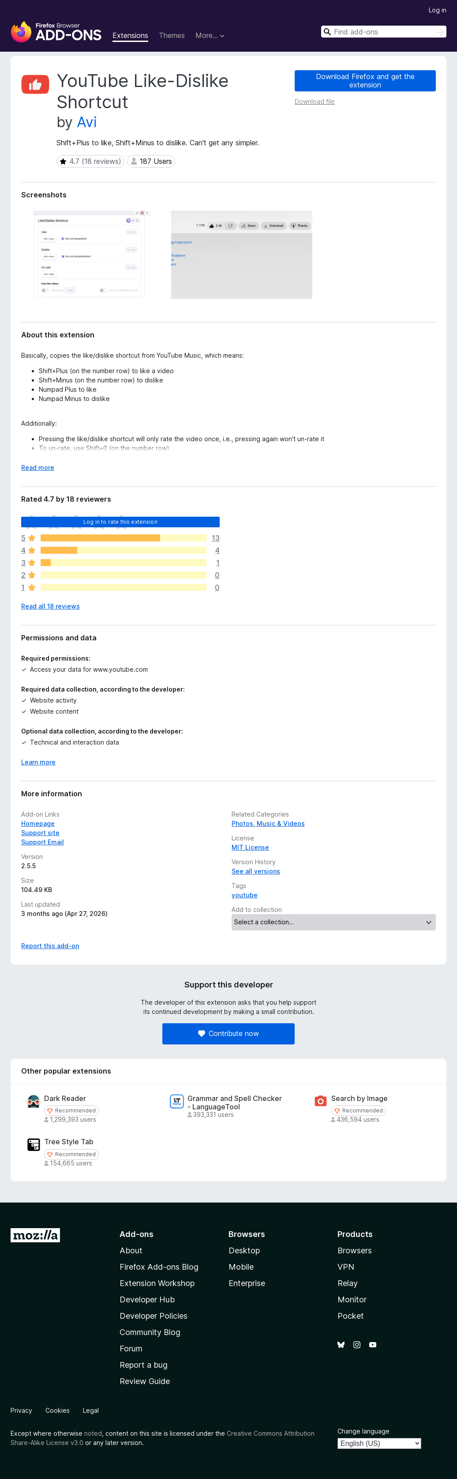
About (131, 1250)
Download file (315, 101)
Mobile (241, 1266)
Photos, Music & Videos (268, 823)
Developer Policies (153, 1315)
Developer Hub (147, 1299)
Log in (437, 10)
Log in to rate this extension (120, 521)
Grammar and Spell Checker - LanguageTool (234, 1102)
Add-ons (137, 1234)
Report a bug (144, 1364)
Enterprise (246, 1283)
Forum (131, 1348)
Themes (172, 35)
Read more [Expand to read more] (37, 467)
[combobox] (383, 32)
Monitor (352, 1299)
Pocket (350, 1315)
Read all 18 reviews (50, 606)
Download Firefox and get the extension (365, 80)
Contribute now (228, 1033)
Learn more (38, 762)
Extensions (130, 35)
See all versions (256, 871)
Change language (363, 1431)
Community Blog (150, 1332)
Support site (40, 832)
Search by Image (359, 1098)
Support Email (42, 842)
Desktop (244, 1250)
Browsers (354, 1250)
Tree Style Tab (69, 1142)
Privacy (21, 1410)
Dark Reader (65, 1098)
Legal (91, 1410)
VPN (345, 1266)
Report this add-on (50, 945)
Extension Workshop (157, 1283)
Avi (87, 122)
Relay (347, 1283)
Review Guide (145, 1381)
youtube (245, 895)
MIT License (250, 847)
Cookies (57, 1410)
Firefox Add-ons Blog (159, 1266)
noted (93, 1433)
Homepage (38, 823)
